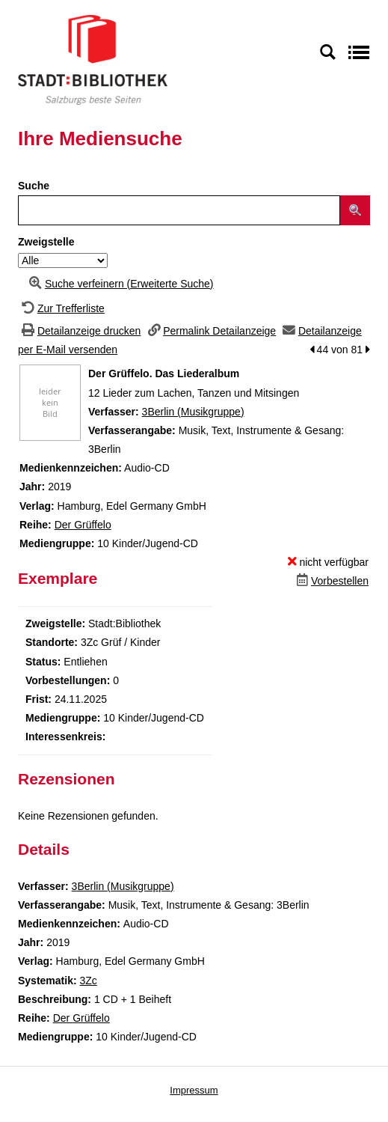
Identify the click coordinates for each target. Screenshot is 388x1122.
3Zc (87, 981)
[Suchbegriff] (179, 210)
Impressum (194, 1090)
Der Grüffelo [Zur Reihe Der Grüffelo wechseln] (83, 525)
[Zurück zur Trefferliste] (61, 308)
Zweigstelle (46, 242)
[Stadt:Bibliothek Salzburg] (92, 59)
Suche (33, 186)
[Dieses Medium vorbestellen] (331, 581)
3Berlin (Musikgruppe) (193, 412)
